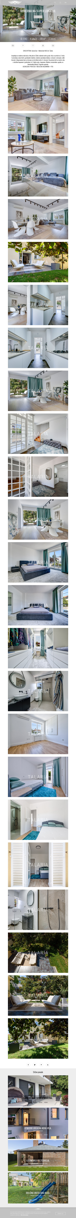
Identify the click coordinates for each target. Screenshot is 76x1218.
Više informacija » (24, 1215)
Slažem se (60, 1213)
